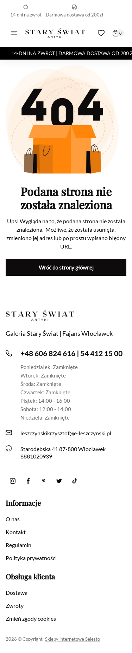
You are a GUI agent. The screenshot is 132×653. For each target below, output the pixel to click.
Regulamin (18, 545)
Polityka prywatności (31, 558)
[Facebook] (28, 481)
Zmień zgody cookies (31, 618)
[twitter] (59, 481)
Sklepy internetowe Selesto (72, 639)
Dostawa (16, 592)
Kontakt (16, 532)
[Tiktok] (75, 481)
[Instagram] (13, 481)
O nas (13, 519)
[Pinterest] (44, 481)
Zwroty (15, 605)
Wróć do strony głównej (66, 267)
